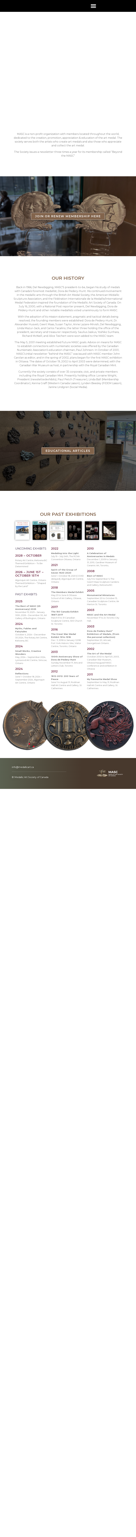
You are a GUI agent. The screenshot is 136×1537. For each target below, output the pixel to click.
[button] (93, 6)
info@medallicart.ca (23, 767)
